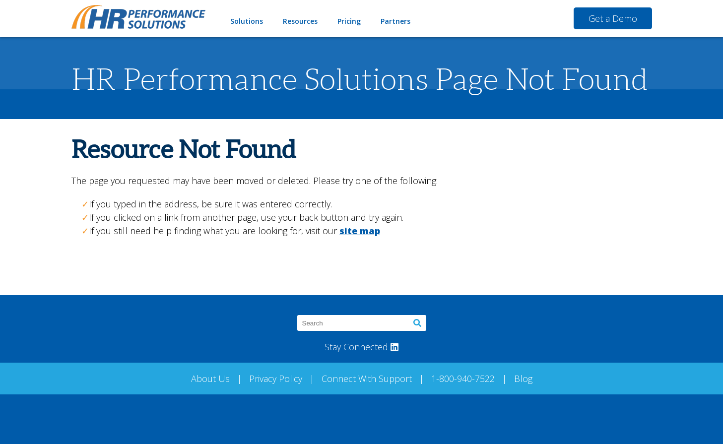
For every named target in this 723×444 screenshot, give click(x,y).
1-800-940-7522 (463, 378)
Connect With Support (367, 378)
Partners (395, 21)
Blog (523, 378)
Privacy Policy (275, 378)
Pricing (349, 21)
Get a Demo (613, 18)
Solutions (246, 21)
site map (359, 231)
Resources (300, 21)
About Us (210, 378)
